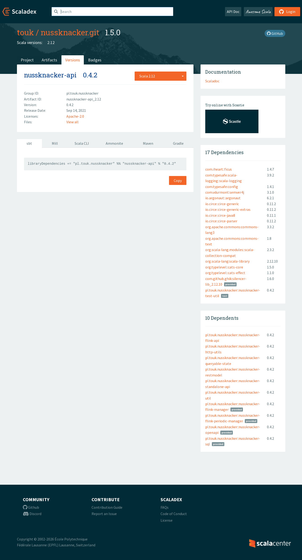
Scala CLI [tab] (82, 143)
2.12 (51, 42)
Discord (32, 513)
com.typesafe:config (221, 186)
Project (27, 60)
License (167, 520)
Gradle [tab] (178, 143)
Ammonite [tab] (114, 143)
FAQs (165, 507)
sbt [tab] (29, 143)
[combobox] (160, 76)
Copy (178, 180)
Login (287, 11)
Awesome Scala (258, 11)
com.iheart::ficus (218, 169)
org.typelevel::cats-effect (225, 272)
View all (72, 122)
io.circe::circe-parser (221, 221)
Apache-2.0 (75, 116)
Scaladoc (212, 81)
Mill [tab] (55, 143)
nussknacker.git (70, 32)
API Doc (233, 11)
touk (25, 32)
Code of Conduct (174, 513)
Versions (72, 60)
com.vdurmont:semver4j (224, 192)
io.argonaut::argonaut (223, 198)
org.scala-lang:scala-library (227, 261)
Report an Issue (104, 513)
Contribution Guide (107, 507)
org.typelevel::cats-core (224, 267)
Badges (94, 60)
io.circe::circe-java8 (220, 215)
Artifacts (49, 60)
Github (31, 507)
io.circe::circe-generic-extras (227, 209)
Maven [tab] (148, 143)
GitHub (275, 33)
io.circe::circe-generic (222, 203)
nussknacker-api (50, 75)
